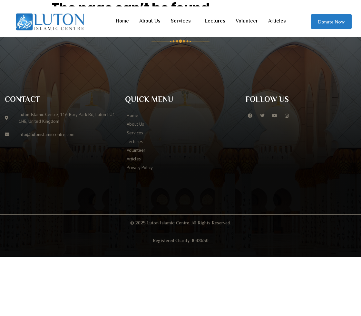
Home (122, 21)
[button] (182, 21)
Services (181, 21)
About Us (150, 21)
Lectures (214, 21)
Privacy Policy (140, 167)
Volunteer (247, 21)
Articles (277, 21)
